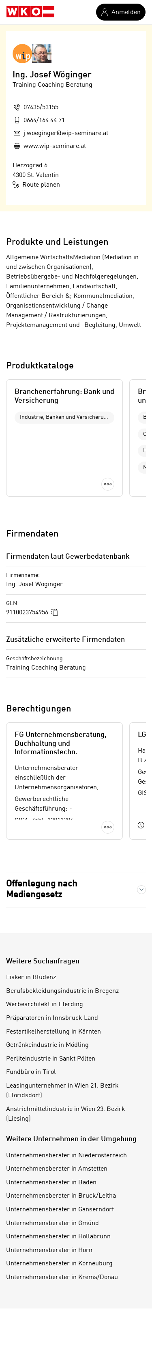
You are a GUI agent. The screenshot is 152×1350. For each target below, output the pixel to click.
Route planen (36, 185)
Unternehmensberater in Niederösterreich (66, 1155)
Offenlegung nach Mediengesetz (41, 889)
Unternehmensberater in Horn (49, 1250)
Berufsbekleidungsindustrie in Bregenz (62, 991)
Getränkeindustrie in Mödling (47, 1045)
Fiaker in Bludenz (31, 977)
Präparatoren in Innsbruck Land (52, 1018)
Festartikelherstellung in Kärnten (53, 1032)
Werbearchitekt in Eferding (44, 1004)
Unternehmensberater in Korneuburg (59, 1264)
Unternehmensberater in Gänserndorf (60, 1209)
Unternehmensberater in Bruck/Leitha (61, 1196)
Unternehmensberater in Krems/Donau (62, 1277)
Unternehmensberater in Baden (51, 1182)
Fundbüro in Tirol (31, 1072)
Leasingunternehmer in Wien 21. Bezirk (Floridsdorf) (62, 1091)
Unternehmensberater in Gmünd (52, 1223)
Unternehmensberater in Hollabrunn (58, 1237)
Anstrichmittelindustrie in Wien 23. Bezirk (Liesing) (65, 1114)
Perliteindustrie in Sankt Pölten (50, 1059)
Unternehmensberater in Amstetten (56, 1169)
